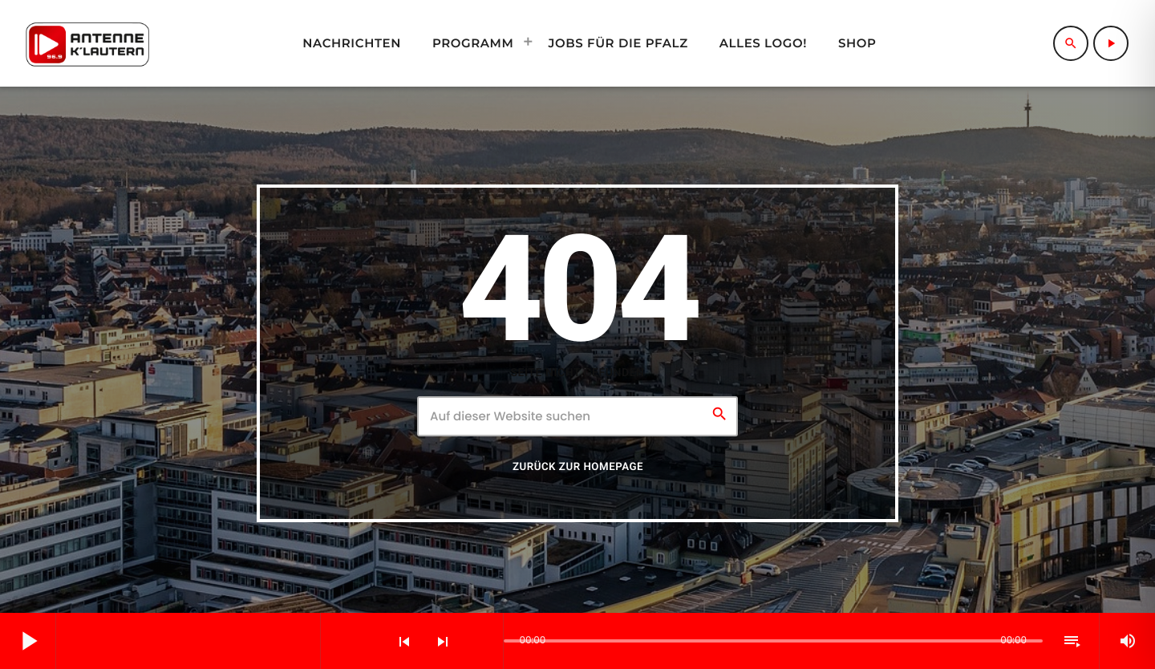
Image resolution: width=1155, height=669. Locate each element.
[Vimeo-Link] (87, 43)
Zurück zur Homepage (578, 467)
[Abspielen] (1111, 43)
